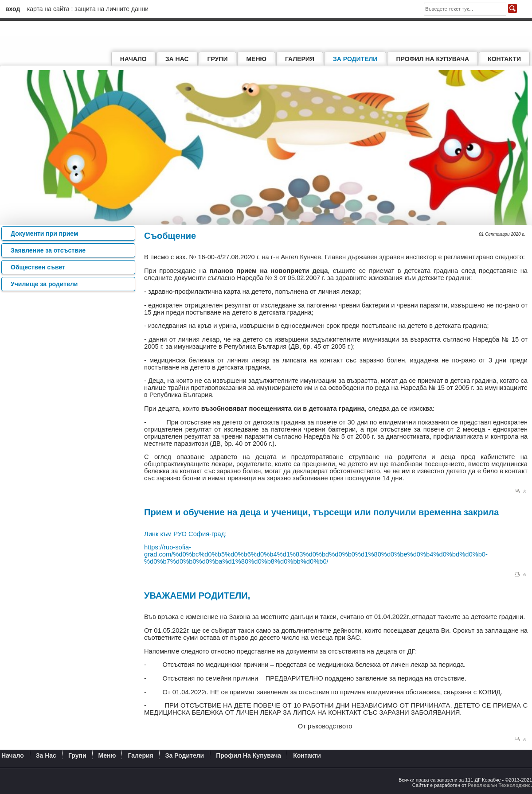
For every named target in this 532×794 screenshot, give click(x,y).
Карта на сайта (48, 8)
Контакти (504, 58)
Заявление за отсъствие (48, 250)
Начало (133, 58)
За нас (177, 58)
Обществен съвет (38, 267)
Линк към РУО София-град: (185, 533)
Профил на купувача (432, 58)
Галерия (299, 58)
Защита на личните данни (111, 8)
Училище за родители (44, 284)
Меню (256, 58)
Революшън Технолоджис (499, 785)
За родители (355, 58)
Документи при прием (44, 233)
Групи (217, 58)
